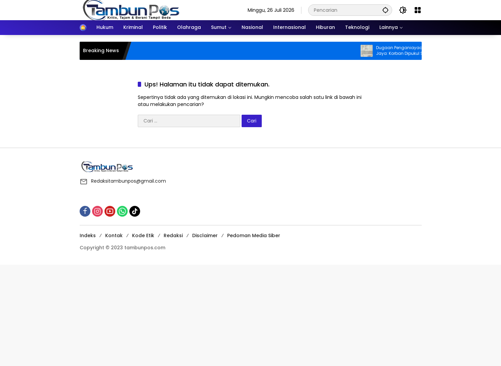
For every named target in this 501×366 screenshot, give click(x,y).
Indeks (88, 235)
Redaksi (173, 235)
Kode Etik (143, 235)
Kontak (114, 235)
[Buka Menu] (418, 10)
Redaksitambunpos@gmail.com (128, 181)
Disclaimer (205, 235)
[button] (385, 9)
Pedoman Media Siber (253, 235)
